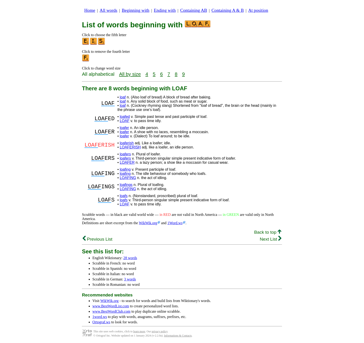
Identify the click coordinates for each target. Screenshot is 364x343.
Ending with (165, 10)
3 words (130, 279)
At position (258, 10)
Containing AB (193, 10)
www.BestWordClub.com (111, 311)
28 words (130, 258)
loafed (125, 117)
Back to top (267, 232)
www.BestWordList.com (110, 306)
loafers (125, 154)
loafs (124, 196)
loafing (125, 169)
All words (108, 10)
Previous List (97, 239)
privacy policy (159, 331)
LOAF (125, 121)
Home (89, 10)
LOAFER (127, 162)
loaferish (127, 143)
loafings (126, 185)
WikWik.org (148, 223)
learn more (139, 331)
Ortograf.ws (101, 322)
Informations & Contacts (178, 335)
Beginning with (136, 10)
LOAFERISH (130, 147)
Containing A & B (227, 10)
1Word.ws (174, 223)
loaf (123, 97)
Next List (270, 239)
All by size (130, 74)
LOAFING (128, 178)
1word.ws (99, 317)
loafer (124, 128)
